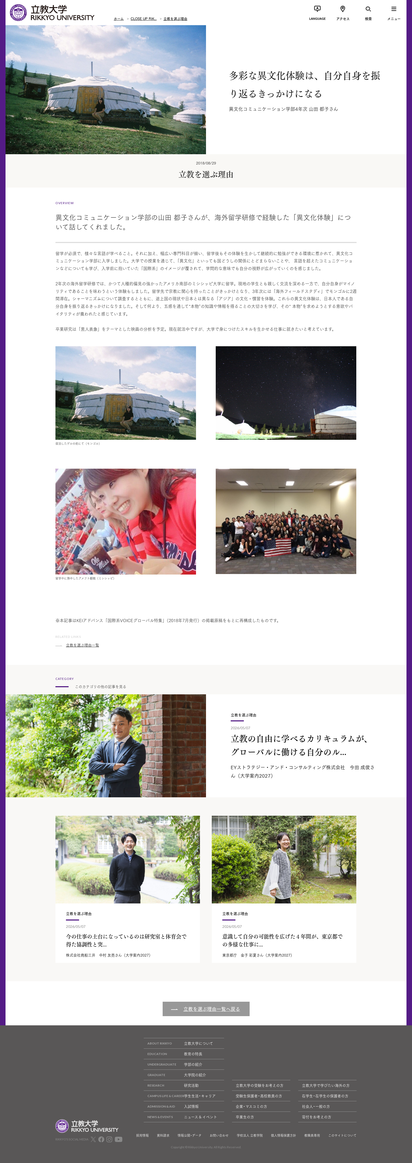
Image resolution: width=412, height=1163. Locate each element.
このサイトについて (342, 1135)
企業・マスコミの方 (251, 1106)
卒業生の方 (245, 1116)
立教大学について (178, 1043)
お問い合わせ (219, 1135)
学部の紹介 (173, 1064)
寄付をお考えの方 (316, 1116)
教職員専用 (312, 1135)
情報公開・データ (190, 1135)
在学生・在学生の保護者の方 (325, 1095)
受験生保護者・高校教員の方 (259, 1095)
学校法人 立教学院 (250, 1135)
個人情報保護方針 (283, 1135)
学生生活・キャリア (180, 1096)
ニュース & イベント (180, 1117)
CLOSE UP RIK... (144, 18)
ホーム (119, 18)
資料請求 (163, 1135)
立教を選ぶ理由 (175, 18)
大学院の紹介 (175, 1075)
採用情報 (142, 1135)
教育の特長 (173, 1054)
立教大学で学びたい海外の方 (326, 1085)
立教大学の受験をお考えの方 (260, 1085)
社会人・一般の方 (316, 1106)
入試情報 (171, 1106)
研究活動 (171, 1085)
